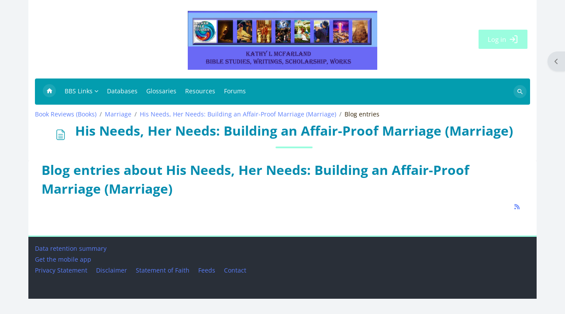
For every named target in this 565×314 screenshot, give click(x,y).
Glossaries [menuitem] (161, 91)
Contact (235, 285)
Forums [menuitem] (235, 91)
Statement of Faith (162, 285)
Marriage (118, 114)
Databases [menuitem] (122, 91)
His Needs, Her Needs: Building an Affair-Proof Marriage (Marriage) (238, 114)
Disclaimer (111, 285)
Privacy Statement (61, 285)
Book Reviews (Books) (65, 114)
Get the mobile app (63, 274)
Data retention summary (71, 263)
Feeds (206, 285)
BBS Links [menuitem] (79, 91)
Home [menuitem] (49, 91)
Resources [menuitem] (200, 91)
